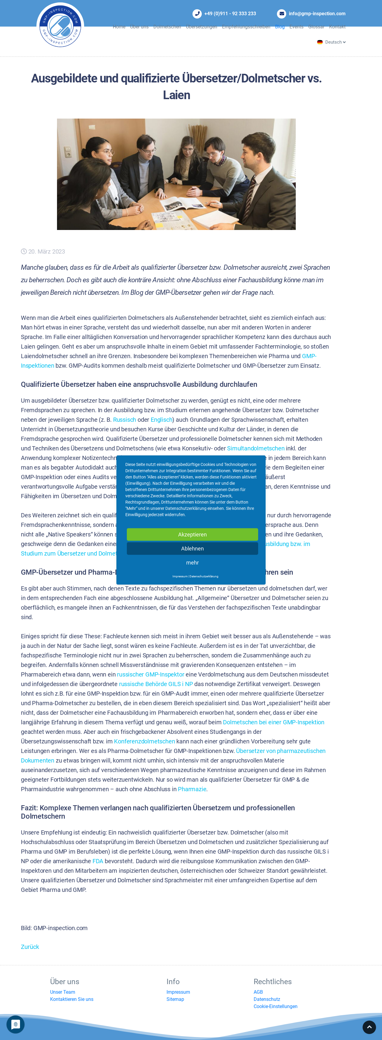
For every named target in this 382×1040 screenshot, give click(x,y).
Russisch (124, 419)
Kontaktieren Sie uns (71, 999)
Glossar (316, 27)
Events (296, 27)
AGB (258, 992)
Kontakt (337, 27)
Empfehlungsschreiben (246, 27)
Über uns (139, 27)
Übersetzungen (201, 27)
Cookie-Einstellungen (276, 1006)
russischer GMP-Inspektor (150, 674)
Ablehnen (192, 548)
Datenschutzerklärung (204, 576)
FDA (98, 861)
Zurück (30, 947)
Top (369, 1027)
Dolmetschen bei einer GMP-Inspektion (273, 722)
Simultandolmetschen (255, 448)
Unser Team (62, 992)
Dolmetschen (167, 27)
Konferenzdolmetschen (144, 741)
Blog (280, 27)
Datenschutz (267, 999)
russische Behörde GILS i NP (156, 684)
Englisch (161, 419)
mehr (192, 562)
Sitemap (175, 999)
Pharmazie (192, 789)
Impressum (178, 992)
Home (119, 27)
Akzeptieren (192, 534)
